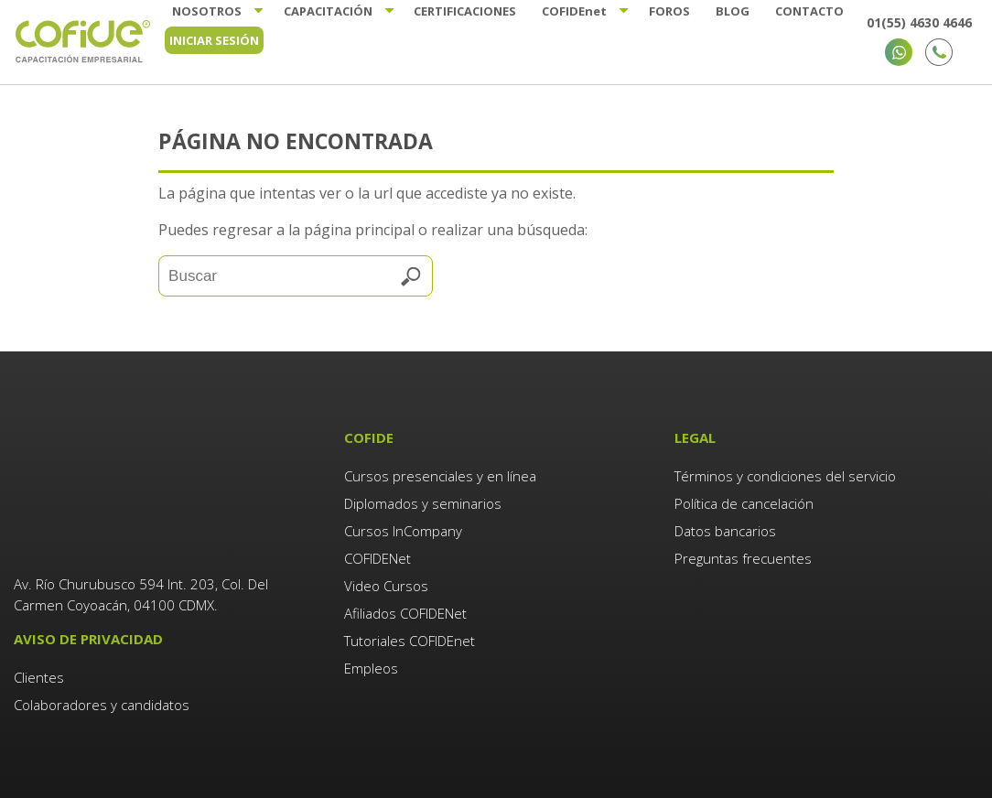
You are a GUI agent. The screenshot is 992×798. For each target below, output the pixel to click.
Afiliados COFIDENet (405, 613)
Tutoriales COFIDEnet (409, 640)
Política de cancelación (744, 503)
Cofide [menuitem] (574, 11)
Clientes (41, 582)
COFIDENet (377, 558)
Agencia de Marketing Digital (300, 743)
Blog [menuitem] (734, 11)
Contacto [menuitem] (812, 11)
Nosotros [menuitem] (203, 11)
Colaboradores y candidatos (101, 609)
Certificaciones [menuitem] (464, 11)
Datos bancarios (725, 531)
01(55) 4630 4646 (919, 22)
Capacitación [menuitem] (325, 11)
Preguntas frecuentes (743, 558)
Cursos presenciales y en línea (440, 476)
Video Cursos (386, 586)
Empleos (371, 668)
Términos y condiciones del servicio (785, 476)
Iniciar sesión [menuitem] (214, 40)
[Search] (295, 276)
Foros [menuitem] (670, 11)
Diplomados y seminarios (422, 503)
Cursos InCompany (403, 531)
